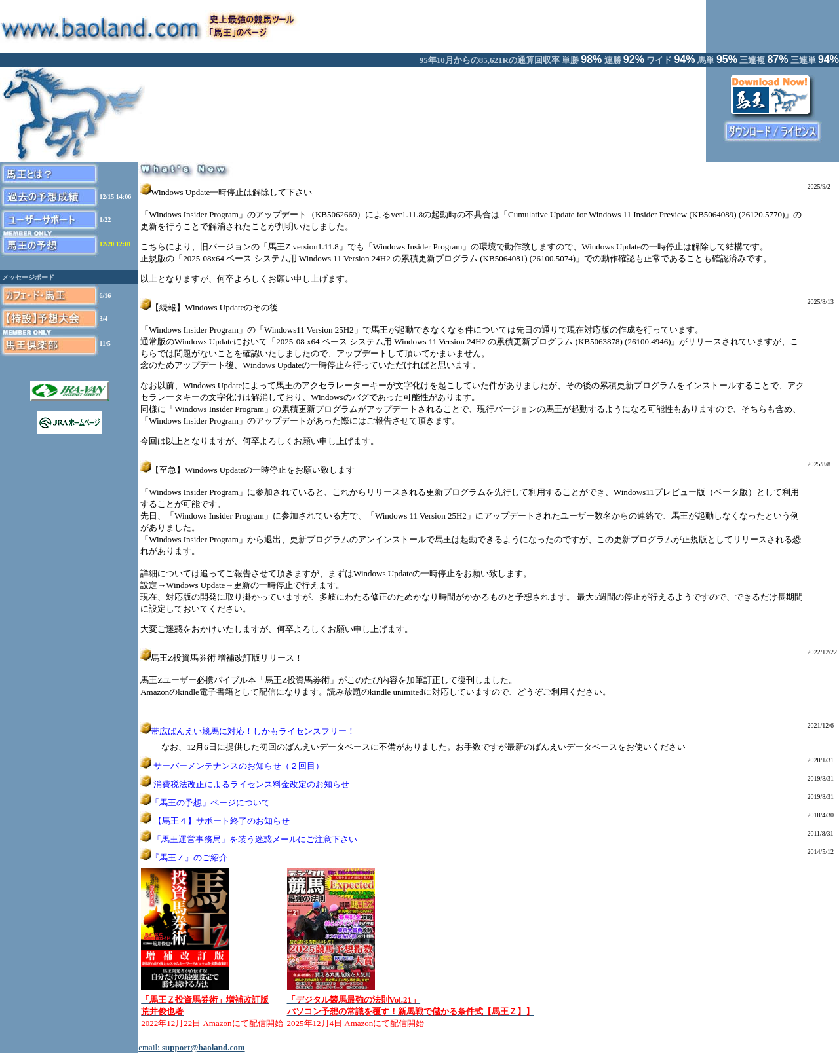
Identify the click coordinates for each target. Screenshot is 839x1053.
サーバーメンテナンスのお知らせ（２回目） (238, 766)
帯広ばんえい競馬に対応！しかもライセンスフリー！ (253, 731)
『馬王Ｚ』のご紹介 (189, 857)
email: (191, 1047)
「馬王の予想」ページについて (210, 802)
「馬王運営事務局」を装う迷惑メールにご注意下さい (255, 839)
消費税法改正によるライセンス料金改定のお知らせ (251, 784)
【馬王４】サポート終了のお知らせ (221, 821)
